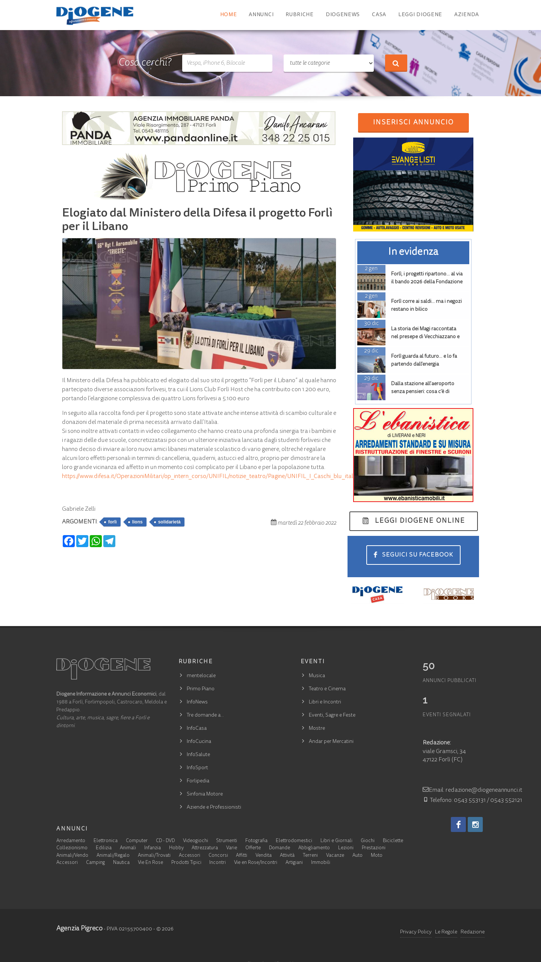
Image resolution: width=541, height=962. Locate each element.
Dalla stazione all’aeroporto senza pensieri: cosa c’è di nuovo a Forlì (422, 391)
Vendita (263, 855)
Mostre (317, 728)
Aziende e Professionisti (214, 807)
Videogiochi (195, 841)
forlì (112, 522)
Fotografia (256, 841)
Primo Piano (201, 689)
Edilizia (104, 848)
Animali (128, 848)
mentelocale (201, 676)
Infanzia (152, 848)
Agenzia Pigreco (79, 929)
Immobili (320, 863)
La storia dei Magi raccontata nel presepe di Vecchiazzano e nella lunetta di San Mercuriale (425, 337)
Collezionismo (72, 848)
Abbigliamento (314, 848)
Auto (357, 855)
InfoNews (197, 702)
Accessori (189, 855)
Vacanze (335, 855)
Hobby (176, 848)
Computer (137, 841)
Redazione (473, 932)
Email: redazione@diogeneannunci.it (472, 790)
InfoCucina (199, 741)
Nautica (121, 863)
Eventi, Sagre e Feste (332, 715)
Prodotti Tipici (186, 863)
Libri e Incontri (325, 702)
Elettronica (106, 841)
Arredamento (70, 841)
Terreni (310, 855)
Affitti (241, 855)
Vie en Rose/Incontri (255, 863)
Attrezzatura (205, 848)
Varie (231, 848)
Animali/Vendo (72, 855)
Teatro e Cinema (327, 689)
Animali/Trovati (154, 855)
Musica (317, 676)
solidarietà (169, 522)
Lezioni (346, 848)
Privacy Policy (416, 932)
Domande (279, 848)
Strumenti (226, 841)
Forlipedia (198, 781)
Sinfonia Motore (205, 794)
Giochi (368, 841)
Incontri (217, 863)
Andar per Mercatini (331, 741)
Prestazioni (373, 848)
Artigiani (294, 863)
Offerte (253, 848)
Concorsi (218, 855)
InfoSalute (198, 755)
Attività (287, 855)
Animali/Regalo (113, 855)
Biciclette (393, 841)
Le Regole (446, 932)
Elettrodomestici (294, 841)
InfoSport (197, 768)
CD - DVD (165, 841)
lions (137, 522)
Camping (95, 863)
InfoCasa (197, 728)
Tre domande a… (205, 715)
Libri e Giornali (336, 841)
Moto (376, 855)
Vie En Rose (150, 863)
